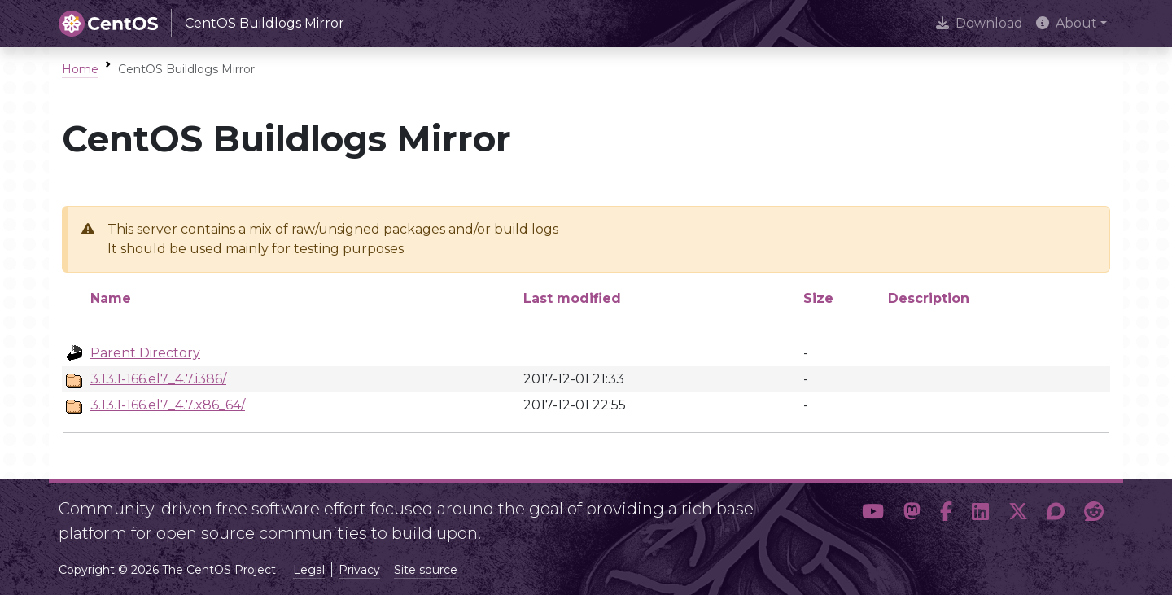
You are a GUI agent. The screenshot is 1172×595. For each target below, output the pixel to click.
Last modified (572, 298)
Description (928, 298)
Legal (309, 569)
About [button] (1066, 23)
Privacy (359, 569)
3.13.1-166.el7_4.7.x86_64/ (167, 405)
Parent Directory (145, 353)
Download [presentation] (979, 23)
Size (818, 298)
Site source (425, 569)
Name (110, 298)
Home (80, 69)
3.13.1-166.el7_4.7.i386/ (158, 379)
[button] (873, 514)
